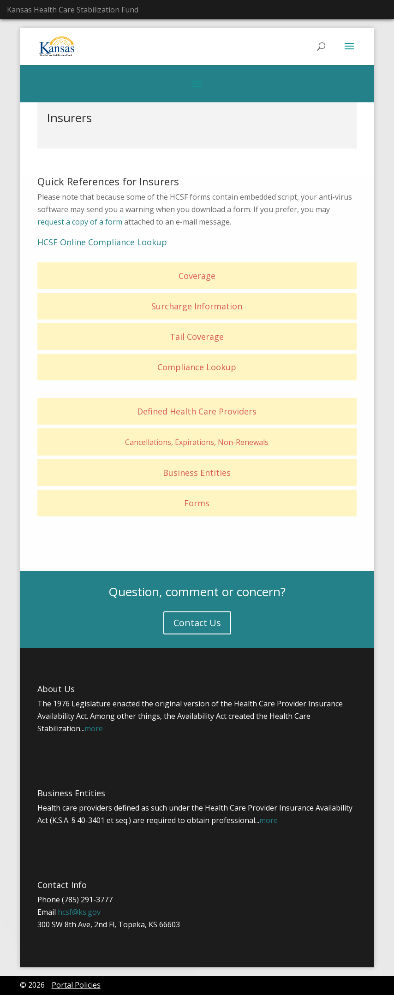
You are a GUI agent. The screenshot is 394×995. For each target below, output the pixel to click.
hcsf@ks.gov (79, 912)
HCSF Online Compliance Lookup (102, 242)
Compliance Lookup (196, 367)
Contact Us (197, 622)
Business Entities (197, 472)
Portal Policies (76, 985)
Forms (196, 503)
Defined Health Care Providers (197, 411)
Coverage (197, 275)
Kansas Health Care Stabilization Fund (72, 10)
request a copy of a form (79, 222)
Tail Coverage (197, 336)
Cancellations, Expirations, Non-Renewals (197, 442)
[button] (349, 52)
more (93, 728)
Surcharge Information (196, 306)
